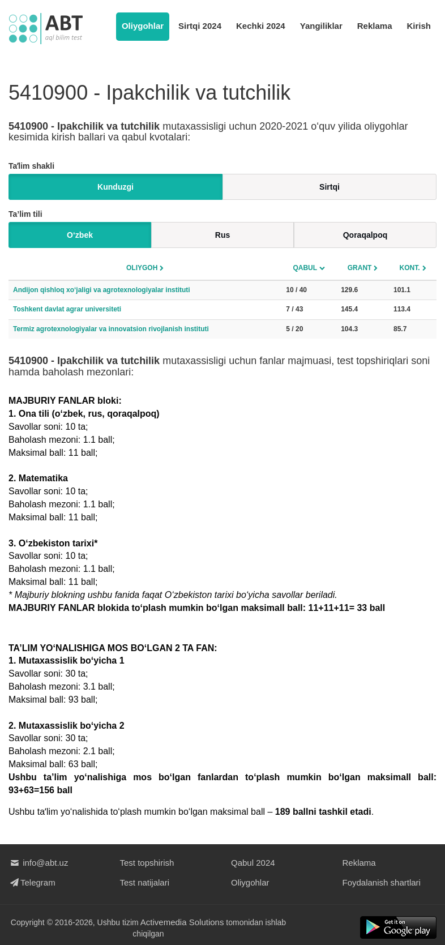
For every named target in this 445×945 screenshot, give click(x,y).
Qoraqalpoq (365, 235)
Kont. (410, 268)
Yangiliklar (321, 26)
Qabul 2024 (253, 862)
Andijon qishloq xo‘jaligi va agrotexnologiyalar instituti (101, 290)
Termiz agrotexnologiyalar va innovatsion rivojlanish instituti (111, 329)
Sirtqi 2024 (199, 26)
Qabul (305, 268)
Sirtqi (329, 186)
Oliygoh (141, 268)
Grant (360, 268)
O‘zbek (80, 235)
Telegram (31, 882)
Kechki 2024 (260, 26)
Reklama (374, 26)
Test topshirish (147, 862)
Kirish (419, 26)
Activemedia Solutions (182, 922)
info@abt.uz (38, 862)
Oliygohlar (143, 26)
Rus (222, 235)
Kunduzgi (115, 186)
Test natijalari (145, 882)
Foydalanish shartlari (382, 882)
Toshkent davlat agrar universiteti (67, 309)
